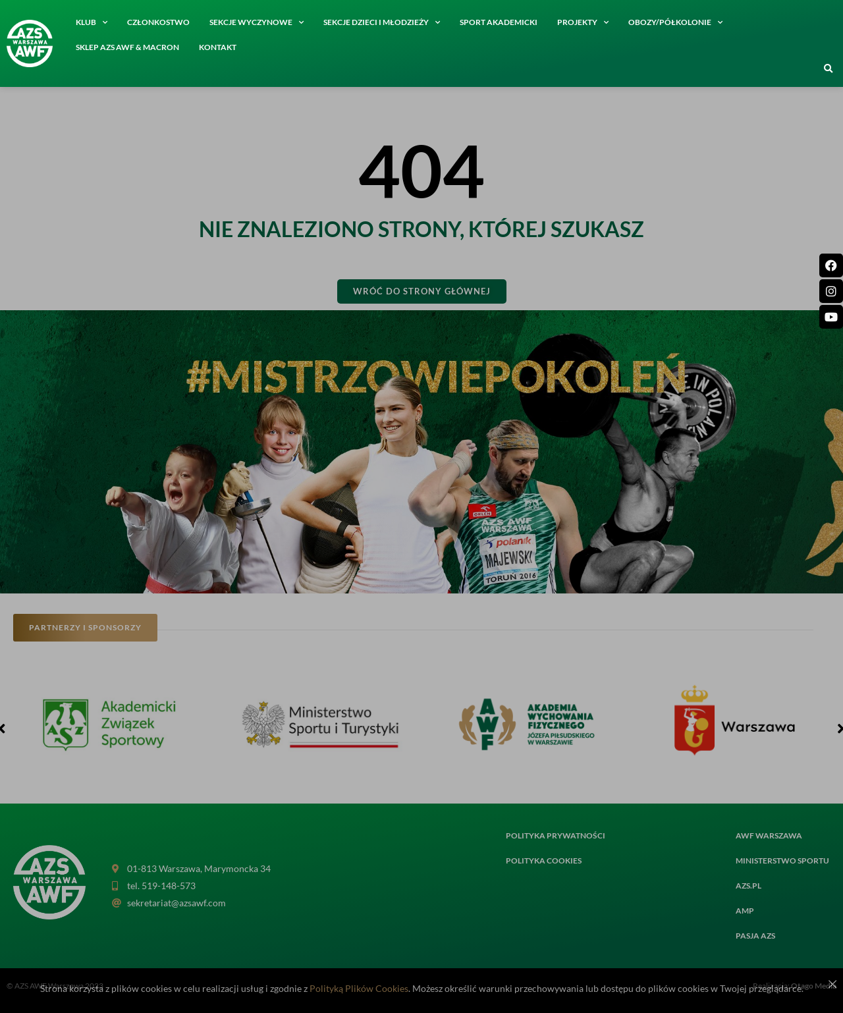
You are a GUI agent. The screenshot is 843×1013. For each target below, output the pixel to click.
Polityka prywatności (555, 835)
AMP (745, 911)
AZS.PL (748, 885)
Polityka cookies (544, 860)
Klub (91, 22)
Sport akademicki (498, 22)
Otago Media (813, 986)
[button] (828, 69)
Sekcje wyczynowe (256, 22)
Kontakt (217, 47)
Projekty (583, 22)
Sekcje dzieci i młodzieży (381, 22)
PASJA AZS (755, 936)
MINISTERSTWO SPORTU (782, 860)
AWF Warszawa (769, 835)
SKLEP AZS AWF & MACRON (127, 47)
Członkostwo (158, 22)
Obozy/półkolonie (675, 22)
